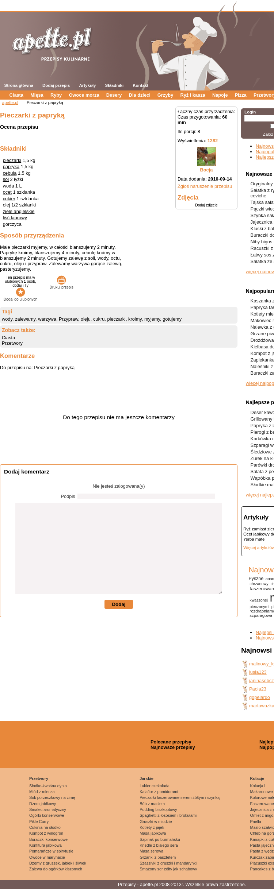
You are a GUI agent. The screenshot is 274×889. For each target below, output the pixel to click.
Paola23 (257, 689)
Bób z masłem (152, 803)
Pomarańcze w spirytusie (51, 851)
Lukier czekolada (155, 786)
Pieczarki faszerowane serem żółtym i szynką (180, 797)
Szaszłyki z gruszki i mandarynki (168, 863)
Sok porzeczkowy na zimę (52, 797)
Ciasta (16, 95)
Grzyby (165, 95)
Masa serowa (151, 851)
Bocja (206, 170)
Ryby (56, 95)
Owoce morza (84, 95)
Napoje (220, 95)
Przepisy (127, 884)
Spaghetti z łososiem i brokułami (168, 815)
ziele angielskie (19, 211)
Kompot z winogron (46, 833)
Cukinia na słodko (45, 827)
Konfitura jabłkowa (45, 845)
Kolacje (257, 778)
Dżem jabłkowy (42, 803)
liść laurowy (15, 217)
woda (8, 186)
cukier (9, 198)
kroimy (135, 319)
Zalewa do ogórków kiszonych (55, 869)
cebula (10, 173)
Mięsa (36, 95)
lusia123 (258, 672)
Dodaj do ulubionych (21, 297)
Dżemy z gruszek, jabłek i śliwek (57, 863)
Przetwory (12, 343)
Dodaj (118, 604)
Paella (255, 821)
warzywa (47, 319)
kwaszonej (259, 600)
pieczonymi (259, 606)
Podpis (68, 496)
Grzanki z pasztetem (158, 857)
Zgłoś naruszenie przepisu (205, 186)
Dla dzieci (140, 95)
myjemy (152, 319)
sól (6, 179)
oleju (86, 319)
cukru (98, 319)
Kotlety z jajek (152, 827)
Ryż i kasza (192, 95)
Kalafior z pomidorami (159, 791)
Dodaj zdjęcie (206, 205)
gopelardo (259, 697)
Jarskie (146, 778)
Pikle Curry (39, 821)
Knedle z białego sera (159, 845)
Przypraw (68, 319)
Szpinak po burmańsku (160, 839)
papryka (11, 166)
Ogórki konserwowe (46, 815)
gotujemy (172, 319)
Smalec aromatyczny (47, 809)
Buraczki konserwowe (48, 839)
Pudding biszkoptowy (158, 809)
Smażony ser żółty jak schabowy (168, 869)
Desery (114, 95)
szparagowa (261, 615)
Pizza (241, 95)
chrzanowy (259, 583)
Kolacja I (258, 786)
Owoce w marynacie (47, 857)
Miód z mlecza (42, 791)
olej (6, 205)
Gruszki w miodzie (156, 821)
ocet (7, 192)
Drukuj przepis (61, 285)
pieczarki (12, 160)
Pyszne (255, 578)
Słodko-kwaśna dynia (48, 786)
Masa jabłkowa (153, 833)
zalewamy (25, 319)
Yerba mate (254, 539)
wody (7, 319)
